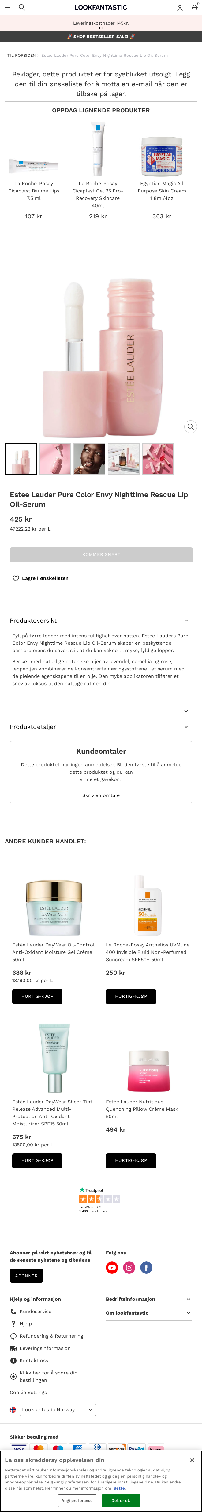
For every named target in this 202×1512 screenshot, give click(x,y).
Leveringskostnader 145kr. (101, 23)
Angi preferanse (77, 1500)
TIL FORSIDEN (21, 55)
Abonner (26, 1276)
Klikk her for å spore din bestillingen (43, 1376)
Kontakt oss (29, 1360)
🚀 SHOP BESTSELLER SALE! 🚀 (101, 36)
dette (119, 1488)
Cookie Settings (28, 1392)
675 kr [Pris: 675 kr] (21, 1137)
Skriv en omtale (101, 795)
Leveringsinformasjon (40, 1348)
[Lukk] (192, 1460)
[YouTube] (112, 1272)
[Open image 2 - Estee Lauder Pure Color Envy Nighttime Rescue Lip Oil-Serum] (55, 459)
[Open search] (22, 7)
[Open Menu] (7, 7)
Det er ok (120, 1500)
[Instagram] (129, 1272)
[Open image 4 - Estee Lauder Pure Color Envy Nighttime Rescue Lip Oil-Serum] (124, 459)
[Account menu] (180, 7)
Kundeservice (30, 1311)
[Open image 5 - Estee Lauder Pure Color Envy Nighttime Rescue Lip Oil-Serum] (158, 459)
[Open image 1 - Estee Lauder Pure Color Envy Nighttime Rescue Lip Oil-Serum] (21, 459)
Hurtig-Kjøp (41, 998)
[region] (101, 1481)
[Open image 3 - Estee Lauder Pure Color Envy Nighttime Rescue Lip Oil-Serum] (89, 459)
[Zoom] (190, 426)
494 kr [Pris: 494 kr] (115, 1129)
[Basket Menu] (194, 7)
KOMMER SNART (101, 554)
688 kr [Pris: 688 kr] (21, 972)
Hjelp (21, 1323)
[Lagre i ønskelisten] (40, 578)
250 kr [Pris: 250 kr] (115, 972)
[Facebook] (146, 1272)
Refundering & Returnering (46, 1336)
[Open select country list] (58, 1410)
